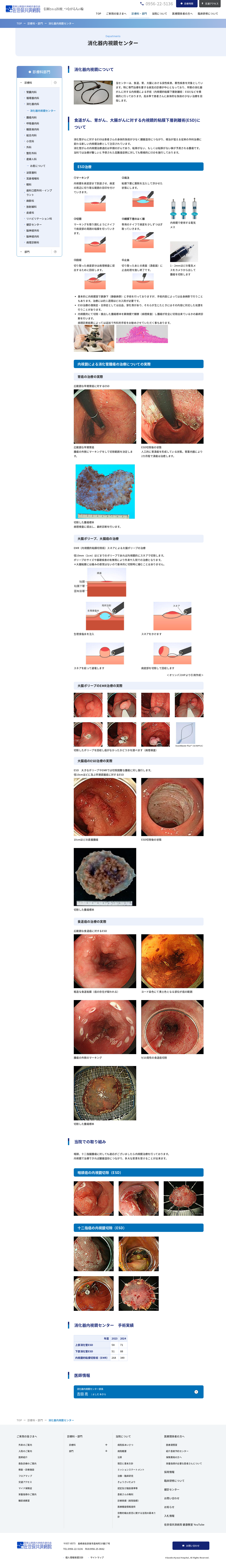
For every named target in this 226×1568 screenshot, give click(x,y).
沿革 (120, 1457)
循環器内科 (32, 98)
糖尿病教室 (24, 1500)
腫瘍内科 (31, 117)
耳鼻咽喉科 (32, 178)
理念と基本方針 (125, 1463)
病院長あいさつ (125, 1444)
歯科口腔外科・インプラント (39, 192)
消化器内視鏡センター (43, 110)
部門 (88, 1451)
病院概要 (122, 1451)
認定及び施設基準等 (128, 1488)
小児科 (30, 141)
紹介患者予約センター (177, 1451)
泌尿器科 (31, 172)
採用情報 (169, 1472)
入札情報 (169, 1516)
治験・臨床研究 (125, 1475)
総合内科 (31, 135)
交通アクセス (211, 3)
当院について (159, 13)
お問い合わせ (172, 1498)
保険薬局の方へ (174, 1457)
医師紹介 (23, 1457)
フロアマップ (25, 1475)
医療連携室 (171, 1444)
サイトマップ (97, 1557)
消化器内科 (32, 104)
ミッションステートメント (131, 1469)
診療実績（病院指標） (129, 1500)
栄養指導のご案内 (28, 1494)
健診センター (34, 224)
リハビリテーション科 (39, 218)
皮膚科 (30, 212)
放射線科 (31, 206)
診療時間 (188, 3)
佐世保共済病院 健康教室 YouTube (184, 1524)
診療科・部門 (139, 13)
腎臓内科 (31, 92)
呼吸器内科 (32, 123)
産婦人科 (31, 159)
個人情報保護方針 (74, 1557)
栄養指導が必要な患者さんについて (184, 1463)
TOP (98, 13)
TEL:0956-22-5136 (73, 1548)
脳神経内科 (32, 236)
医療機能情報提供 (127, 1506)
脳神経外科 (32, 230)
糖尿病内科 (32, 129)
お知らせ (169, 1507)
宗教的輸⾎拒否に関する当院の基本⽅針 (137, 1514)
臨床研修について (208, 13)
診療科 (88, 1444)
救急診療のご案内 (28, 1463)
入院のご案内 (25, 1451)
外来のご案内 (25, 1444)
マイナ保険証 (25, 1488)
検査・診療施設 (26, 1469)
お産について (38, 166)
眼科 (29, 184)
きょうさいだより (127, 1481)
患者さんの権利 (125, 1494)
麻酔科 (30, 201)
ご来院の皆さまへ (116, 13)
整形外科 (31, 153)
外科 (29, 147)
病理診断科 (32, 242)
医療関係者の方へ (182, 13)
